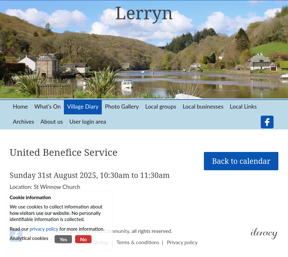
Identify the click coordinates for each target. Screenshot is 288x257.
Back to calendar (241, 161)
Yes (63, 239)
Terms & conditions (138, 242)
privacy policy (44, 229)
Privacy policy (182, 242)
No (83, 239)
